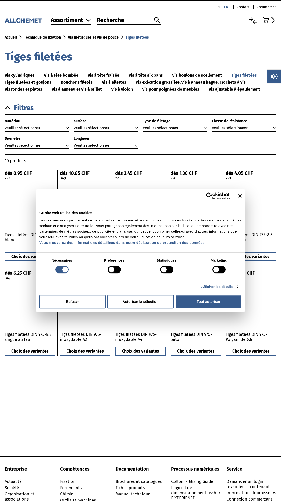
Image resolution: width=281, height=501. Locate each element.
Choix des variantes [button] (30, 256)
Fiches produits (130, 487)
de (218, 7)
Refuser (72, 301)
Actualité (13, 481)
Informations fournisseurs (251, 492)
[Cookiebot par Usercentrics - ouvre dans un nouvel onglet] (209, 195)
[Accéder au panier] (269, 20)
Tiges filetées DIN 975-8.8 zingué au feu (28, 337)
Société (12, 487)
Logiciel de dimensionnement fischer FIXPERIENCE (195, 493)
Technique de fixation (42, 37)
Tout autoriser (208, 301)
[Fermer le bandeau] (240, 196)
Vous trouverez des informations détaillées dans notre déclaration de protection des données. (122, 242)
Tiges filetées (137, 37)
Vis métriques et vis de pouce (93, 37)
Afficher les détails (217, 287)
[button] (140, 108)
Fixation (68, 481)
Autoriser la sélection (141, 301)
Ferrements (71, 487)
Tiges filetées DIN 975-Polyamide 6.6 (246, 337)
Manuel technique (133, 494)
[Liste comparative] (253, 21)
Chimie (66, 494)
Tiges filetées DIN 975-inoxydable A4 (136, 337)
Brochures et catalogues (139, 481)
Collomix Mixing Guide (192, 481)
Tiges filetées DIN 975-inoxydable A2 (80, 337)
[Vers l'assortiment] (71, 20)
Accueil (11, 37)
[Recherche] (129, 20)
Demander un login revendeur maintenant (248, 484)
